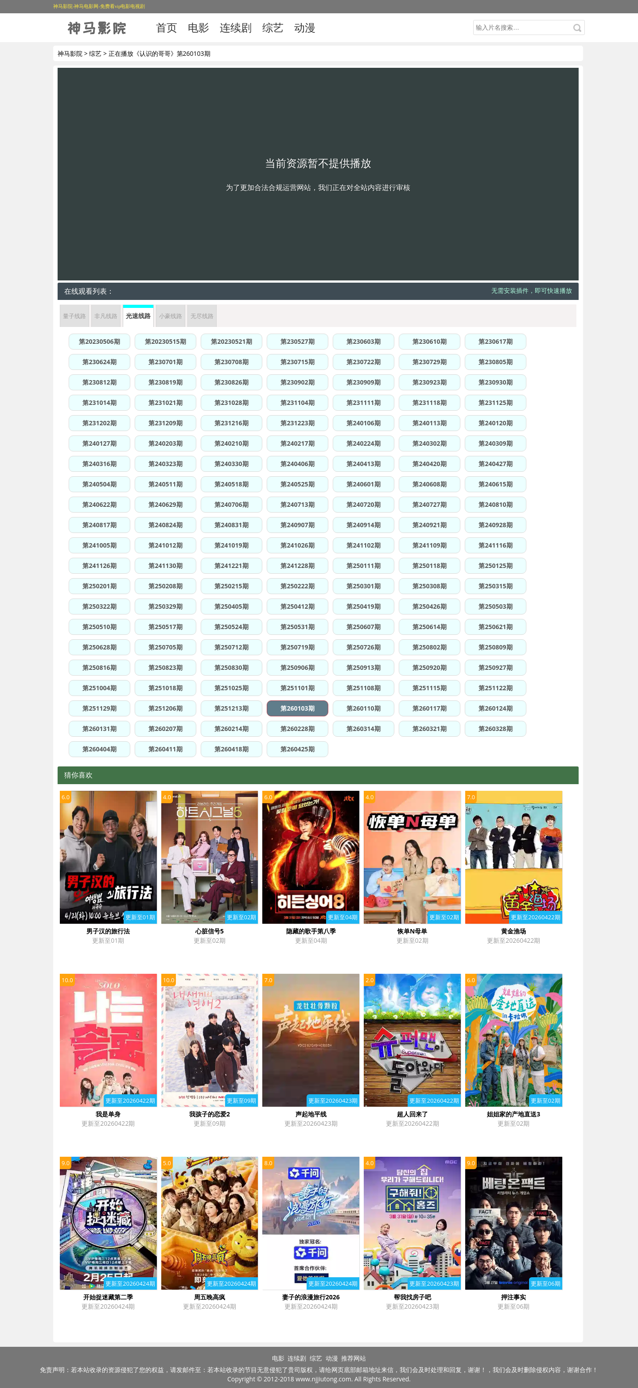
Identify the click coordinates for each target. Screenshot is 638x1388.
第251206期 (165, 708)
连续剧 (236, 27)
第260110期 (363, 708)
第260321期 (429, 728)
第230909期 (363, 382)
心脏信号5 (209, 931)
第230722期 (363, 362)
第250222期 (297, 586)
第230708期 (231, 362)
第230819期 (165, 382)
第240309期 (495, 443)
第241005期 (99, 545)
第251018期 (165, 688)
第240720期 (363, 504)
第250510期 (99, 626)
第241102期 (363, 545)
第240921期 (429, 525)
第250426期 (429, 606)
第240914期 (363, 525)
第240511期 (165, 484)
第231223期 (297, 423)
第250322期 (99, 606)
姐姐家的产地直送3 (513, 1114)
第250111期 (363, 565)
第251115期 (429, 688)
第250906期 (297, 667)
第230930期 (495, 382)
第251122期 (495, 688)
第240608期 (429, 484)
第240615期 (495, 484)
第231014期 (99, 402)
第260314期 (363, 728)
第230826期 (231, 382)
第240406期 (297, 463)
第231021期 (165, 402)
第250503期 (495, 606)
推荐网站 (353, 1358)
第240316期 (99, 463)
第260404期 (99, 749)
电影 (198, 27)
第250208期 (165, 586)
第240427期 (495, 463)
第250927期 (495, 667)
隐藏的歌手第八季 (311, 931)
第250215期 (231, 586)
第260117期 (429, 708)
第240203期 (165, 443)
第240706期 (231, 504)
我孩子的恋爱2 (209, 1114)
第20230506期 (99, 341)
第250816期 (99, 667)
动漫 (304, 27)
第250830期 (231, 667)
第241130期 (165, 565)
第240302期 (429, 443)
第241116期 (495, 545)
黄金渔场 (513, 931)
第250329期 (165, 606)
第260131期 (99, 728)
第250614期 (429, 626)
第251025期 (231, 688)
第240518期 (231, 484)
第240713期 (297, 504)
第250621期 (495, 626)
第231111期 (363, 402)
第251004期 (99, 688)
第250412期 (297, 606)
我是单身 (108, 1114)
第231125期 (495, 402)
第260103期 (297, 708)
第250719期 (297, 647)
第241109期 (429, 545)
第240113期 (429, 423)
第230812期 (99, 382)
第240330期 (231, 463)
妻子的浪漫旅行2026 (311, 1297)
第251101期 (297, 688)
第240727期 (429, 504)
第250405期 (231, 606)
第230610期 (429, 341)
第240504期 (99, 484)
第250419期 (363, 606)
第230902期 (297, 382)
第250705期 (165, 647)
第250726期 (363, 647)
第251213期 (231, 708)
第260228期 (297, 728)
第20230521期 (231, 341)
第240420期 (429, 463)
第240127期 (99, 443)
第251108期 (363, 688)
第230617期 (495, 341)
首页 (166, 27)
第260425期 (297, 749)
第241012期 (165, 545)
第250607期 (363, 626)
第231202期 (99, 423)
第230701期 (165, 362)
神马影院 (70, 53)
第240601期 (363, 484)
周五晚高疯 (209, 1297)
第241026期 (297, 545)
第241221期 (231, 565)
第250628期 (99, 647)
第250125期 (495, 565)
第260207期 (165, 728)
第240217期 (297, 443)
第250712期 (231, 647)
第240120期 (495, 423)
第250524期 (231, 626)
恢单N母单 (412, 931)
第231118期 (429, 402)
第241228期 (297, 565)
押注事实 (513, 1297)
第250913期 (363, 667)
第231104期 (297, 402)
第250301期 (363, 586)
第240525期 (297, 484)
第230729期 (429, 362)
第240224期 (363, 443)
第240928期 (495, 525)
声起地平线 (311, 1114)
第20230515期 (165, 341)
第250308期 (429, 586)
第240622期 (99, 504)
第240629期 (165, 504)
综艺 (273, 27)
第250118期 (429, 565)
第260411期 (165, 749)
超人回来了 (412, 1114)
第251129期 (99, 708)
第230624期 (99, 362)
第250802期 (429, 647)
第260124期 (495, 708)
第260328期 (495, 728)
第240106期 (363, 423)
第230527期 (297, 341)
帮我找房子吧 (412, 1297)
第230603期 (363, 341)
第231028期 (231, 402)
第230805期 (495, 362)
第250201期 (99, 586)
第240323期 (165, 463)
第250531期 (297, 626)
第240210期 (231, 443)
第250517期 (165, 626)
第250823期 (165, 667)
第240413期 (363, 463)
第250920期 (429, 667)
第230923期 (429, 382)
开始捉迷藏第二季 (108, 1297)
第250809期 (495, 647)
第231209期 (165, 423)
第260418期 (231, 749)
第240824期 (165, 525)
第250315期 (495, 586)
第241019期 (231, 545)
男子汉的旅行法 (108, 931)
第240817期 (99, 525)
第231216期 (231, 423)
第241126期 (99, 565)
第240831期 (231, 525)
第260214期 (231, 728)
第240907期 (297, 525)
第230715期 (297, 362)
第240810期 (495, 504)
